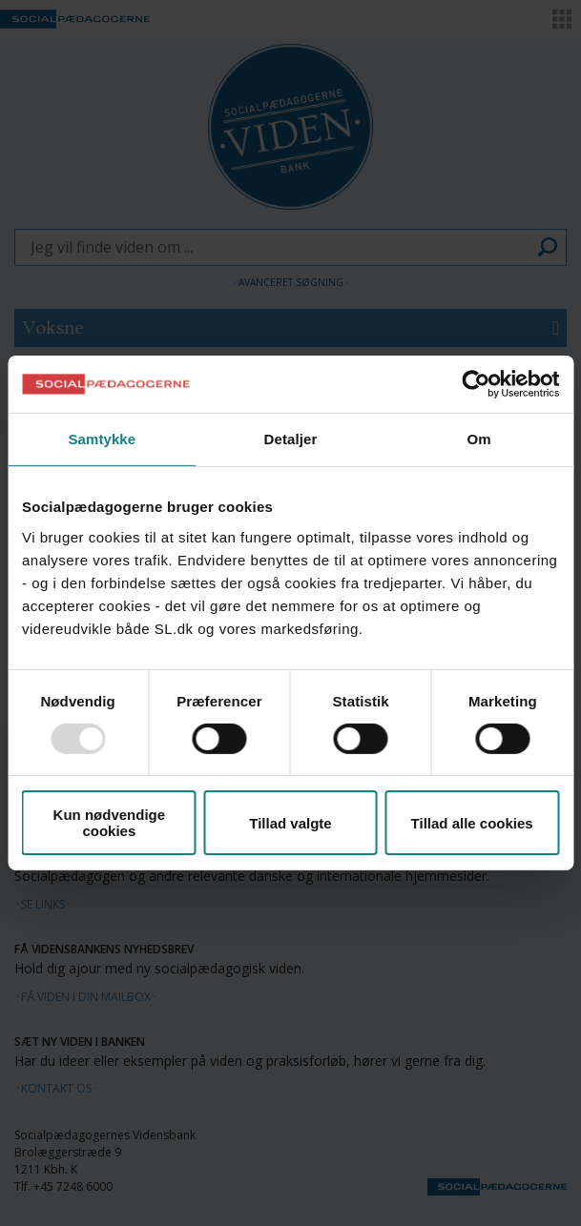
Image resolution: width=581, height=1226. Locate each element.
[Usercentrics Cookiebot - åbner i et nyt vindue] (475, 384)
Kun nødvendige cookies (109, 823)
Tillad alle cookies (472, 823)
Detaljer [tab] (291, 439)
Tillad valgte (290, 823)
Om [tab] (479, 439)
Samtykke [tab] (101, 439)
